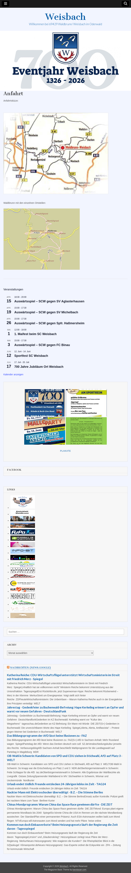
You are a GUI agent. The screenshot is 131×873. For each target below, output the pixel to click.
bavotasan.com (79, 870)
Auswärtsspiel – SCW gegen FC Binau (42, 345)
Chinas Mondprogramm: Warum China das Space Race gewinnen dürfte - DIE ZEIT (60, 804)
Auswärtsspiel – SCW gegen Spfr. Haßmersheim (49, 323)
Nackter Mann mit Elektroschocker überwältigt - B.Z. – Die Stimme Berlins (55, 792)
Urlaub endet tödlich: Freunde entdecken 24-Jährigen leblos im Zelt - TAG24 (56, 784)
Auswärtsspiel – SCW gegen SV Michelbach (46, 312)
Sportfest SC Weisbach (31, 355)
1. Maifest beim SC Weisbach (35, 334)
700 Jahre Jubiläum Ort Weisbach (38, 366)
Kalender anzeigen (13, 374)
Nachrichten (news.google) (30, 667)
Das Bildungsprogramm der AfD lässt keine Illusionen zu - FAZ (47, 735)
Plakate (65, 451)
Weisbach (65, 17)
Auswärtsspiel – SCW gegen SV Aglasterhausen (49, 301)
